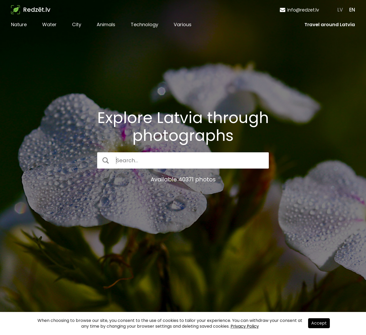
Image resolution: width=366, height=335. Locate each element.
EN (352, 9)
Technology (144, 24)
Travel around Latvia (329, 24)
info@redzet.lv (303, 10)
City (76, 24)
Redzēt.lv (36, 9)
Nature (19, 24)
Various (183, 24)
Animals (106, 24)
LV (340, 9)
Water (49, 24)
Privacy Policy (245, 326)
